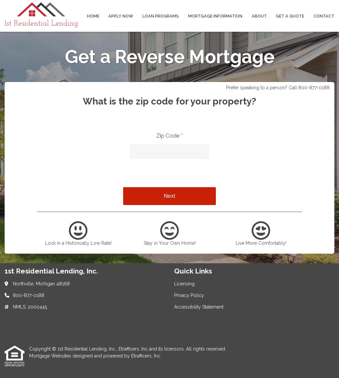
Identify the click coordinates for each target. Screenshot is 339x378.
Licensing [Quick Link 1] (184, 283)
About (259, 16)
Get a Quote (290, 16)
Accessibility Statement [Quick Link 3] (198, 307)
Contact (324, 16)
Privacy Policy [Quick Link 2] (189, 295)
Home (93, 16)
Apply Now (120, 16)
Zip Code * (169, 135)
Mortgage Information (215, 16)
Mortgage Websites (51, 355)
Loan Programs (160, 16)
